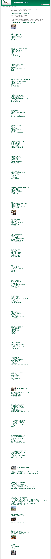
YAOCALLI (12, 69)
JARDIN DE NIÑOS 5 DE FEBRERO (16, 37)
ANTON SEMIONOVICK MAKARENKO (17, 133)
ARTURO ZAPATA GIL (14, 225)
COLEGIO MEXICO (14, 202)
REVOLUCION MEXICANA (15, 296)
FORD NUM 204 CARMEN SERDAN (16, 234)
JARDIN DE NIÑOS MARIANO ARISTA (17, 95)
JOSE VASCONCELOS (14, 236)
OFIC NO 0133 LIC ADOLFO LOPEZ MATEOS (18, 418)
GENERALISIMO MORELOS (15, 378)
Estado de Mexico (9, 6)
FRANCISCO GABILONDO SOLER (16, 97)
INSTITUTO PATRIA (14, 221)
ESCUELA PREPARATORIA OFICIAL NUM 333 (18, 481)
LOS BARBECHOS (14, 317)
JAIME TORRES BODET (14, 158)
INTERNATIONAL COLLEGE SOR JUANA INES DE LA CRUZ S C (21, 288)
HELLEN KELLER (13, 176)
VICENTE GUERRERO (14, 285)
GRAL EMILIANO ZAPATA (15, 266)
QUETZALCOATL (13, 271)
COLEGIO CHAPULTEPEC (15, 86)
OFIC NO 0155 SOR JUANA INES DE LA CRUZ (18, 424)
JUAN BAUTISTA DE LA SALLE (15, 207)
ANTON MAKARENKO (14, 71)
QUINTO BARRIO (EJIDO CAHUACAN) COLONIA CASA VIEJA (20, 411)
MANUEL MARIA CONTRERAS (15, 309)
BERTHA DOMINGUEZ (14, 100)
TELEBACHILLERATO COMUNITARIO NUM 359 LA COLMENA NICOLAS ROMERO (23, 503)
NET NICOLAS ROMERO (15, 480)
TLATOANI (12, 33)
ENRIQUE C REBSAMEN (15, 174)
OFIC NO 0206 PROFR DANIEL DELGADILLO (18, 442)
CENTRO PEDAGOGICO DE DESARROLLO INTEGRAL (19, 98)
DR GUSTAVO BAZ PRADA (15, 263)
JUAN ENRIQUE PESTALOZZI (15, 63)
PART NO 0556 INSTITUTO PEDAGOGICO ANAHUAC (19, 450)
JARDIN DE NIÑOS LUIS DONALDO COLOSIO (18, 112)
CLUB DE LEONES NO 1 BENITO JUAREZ (17, 268)
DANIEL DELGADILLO (14, 264)
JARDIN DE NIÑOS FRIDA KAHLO (16, 129)
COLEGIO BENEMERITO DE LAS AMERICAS (18, 116)
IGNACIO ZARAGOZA (14, 179)
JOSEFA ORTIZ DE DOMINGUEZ (16, 328)
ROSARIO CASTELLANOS (15, 117)
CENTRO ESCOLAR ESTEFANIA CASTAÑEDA (18, 371)
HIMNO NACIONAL (14, 458)
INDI (12, 160)
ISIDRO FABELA (13, 111)
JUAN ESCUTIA (13, 82)
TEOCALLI (12, 54)
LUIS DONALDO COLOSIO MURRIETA (17, 359)
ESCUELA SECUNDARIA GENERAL (16, 405)
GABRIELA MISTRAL (14, 38)
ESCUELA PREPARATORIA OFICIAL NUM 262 (18, 472)
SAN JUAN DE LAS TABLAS (15, 115)
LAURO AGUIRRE (14, 347)
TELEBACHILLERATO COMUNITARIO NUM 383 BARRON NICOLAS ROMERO (23, 486)
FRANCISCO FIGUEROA (15, 85)
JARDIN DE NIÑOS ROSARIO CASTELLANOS (18, 32)
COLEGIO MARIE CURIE (15, 248)
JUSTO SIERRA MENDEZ (15, 345)
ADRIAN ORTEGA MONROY (15, 142)
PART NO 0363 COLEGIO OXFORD (16, 440)
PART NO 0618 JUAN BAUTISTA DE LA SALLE (18, 420)
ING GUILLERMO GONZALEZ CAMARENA (17, 407)
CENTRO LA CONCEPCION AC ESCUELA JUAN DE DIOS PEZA (20, 79)
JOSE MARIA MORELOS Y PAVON (16, 349)
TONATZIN (12, 70)
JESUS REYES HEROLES (15, 270)
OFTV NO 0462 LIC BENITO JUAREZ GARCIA (18, 443)
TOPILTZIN (12, 94)
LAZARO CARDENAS (14, 55)
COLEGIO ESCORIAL (14, 114)
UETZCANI (12, 208)
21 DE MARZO (13, 329)
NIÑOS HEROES (13, 175)
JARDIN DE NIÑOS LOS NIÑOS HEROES (17, 56)
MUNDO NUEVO (13, 109)
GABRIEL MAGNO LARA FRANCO (16, 294)
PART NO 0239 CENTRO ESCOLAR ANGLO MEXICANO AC (20, 392)
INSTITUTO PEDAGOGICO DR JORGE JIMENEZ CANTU (19, 203)
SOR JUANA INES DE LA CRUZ (16, 143)
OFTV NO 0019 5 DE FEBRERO (16, 449)
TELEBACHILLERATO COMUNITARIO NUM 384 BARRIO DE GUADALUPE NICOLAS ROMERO (25, 501)
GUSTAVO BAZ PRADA (14, 356)
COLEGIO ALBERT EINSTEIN (15, 218)
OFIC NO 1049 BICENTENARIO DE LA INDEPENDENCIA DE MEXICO (21, 464)
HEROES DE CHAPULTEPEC (15, 267)
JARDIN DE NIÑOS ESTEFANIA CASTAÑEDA (18, 141)
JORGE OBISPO (13, 301)
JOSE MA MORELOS (14, 332)
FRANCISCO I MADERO (14, 300)
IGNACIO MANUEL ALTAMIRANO (16, 281)
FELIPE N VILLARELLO (14, 113)
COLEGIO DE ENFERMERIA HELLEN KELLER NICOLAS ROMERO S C (22, 529)
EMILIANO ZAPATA (14, 232)
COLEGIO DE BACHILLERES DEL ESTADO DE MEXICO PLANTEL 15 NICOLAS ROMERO (24, 499)
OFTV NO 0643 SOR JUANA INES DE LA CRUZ (18, 395)
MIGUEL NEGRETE (14, 408)
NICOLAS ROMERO (14, 254)
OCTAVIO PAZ (13, 343)
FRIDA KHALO (13, 80)
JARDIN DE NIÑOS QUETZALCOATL (16, 205)
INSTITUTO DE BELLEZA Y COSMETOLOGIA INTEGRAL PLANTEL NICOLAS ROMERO (24, 523)
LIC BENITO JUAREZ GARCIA (15, 279)
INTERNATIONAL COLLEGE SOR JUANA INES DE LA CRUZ (20, 187)
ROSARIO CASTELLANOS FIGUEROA (17, 403)
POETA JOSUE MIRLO (14, 148)
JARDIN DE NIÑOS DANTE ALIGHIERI (17, 155)
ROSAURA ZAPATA (14, 124)
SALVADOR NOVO (14, 543)
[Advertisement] (5, 25)
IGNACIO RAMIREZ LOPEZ (15, 224)
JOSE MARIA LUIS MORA (15, 357)
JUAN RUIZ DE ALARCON (15, 330)
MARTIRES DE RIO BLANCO (15, 219)
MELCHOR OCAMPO (14, 287)
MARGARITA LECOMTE (14, 373)
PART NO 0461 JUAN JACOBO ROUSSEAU (17, 451)
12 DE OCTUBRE (13, 454)
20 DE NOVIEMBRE (14, 334)
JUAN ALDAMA (13, 52)
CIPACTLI (12, 139)
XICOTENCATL (13, 185)
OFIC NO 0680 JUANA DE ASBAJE (16, 434)
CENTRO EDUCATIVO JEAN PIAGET (16, 313)
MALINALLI (13, 126)
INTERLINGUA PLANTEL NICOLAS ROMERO (18, 533)
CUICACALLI (13, 102)
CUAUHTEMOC (13, 40)
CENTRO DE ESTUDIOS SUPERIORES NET (18, 512)
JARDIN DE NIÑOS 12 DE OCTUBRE (16, 191)
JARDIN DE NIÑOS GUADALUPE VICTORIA (17, 50)
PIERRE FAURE (13, 67)
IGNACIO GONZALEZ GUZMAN (16, 217)
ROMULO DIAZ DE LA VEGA (15, 154)
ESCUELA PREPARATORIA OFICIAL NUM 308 (18, 502)
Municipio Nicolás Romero (14, 6)
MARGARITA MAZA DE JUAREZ (16, 302)
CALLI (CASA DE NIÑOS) (15, 188)
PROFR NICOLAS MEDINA (15, 162)
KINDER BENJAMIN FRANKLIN (16, 201)
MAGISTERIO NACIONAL (15, 340)
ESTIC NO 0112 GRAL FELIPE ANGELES (17, 436)
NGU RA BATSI (13, 548)
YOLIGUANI (13, 544)
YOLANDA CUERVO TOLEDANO (16, 310)
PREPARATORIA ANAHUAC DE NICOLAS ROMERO (19, 497)
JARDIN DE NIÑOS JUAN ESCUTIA (16, 125)
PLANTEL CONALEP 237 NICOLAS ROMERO (18, 482)
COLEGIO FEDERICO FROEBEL (16, 78)
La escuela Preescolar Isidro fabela (21, 2)
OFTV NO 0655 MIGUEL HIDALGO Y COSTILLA (18, 412)
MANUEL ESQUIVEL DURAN (15, 396)
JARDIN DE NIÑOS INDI (14, 159)
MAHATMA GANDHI (14, 62)
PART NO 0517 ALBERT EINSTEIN (16, 441)
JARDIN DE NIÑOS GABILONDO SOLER (17, 64)
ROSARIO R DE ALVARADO (15, 140)
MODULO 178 (13, 545)
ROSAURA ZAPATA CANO (15, 99)
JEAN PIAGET (13, 87)
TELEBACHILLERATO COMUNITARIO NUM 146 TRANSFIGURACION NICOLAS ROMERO (24, 473)
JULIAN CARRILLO (14, 66)
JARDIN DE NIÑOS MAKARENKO (16, 186)
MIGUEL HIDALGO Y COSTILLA (16, 252)
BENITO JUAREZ (13, 226)
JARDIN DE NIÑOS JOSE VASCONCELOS (17, 147)
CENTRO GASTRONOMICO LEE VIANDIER (17, 522)
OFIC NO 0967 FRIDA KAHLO (15, 423)
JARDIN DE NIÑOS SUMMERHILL (16, 157)
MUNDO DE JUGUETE (14, 193)
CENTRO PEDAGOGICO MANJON (16, 161)
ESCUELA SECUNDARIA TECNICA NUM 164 (18, 452)
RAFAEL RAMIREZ (14, 425)
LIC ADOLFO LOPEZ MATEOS (15, 249)
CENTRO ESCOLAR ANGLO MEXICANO (17, 326)
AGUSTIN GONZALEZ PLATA (15, 255)
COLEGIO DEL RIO (14, 93)
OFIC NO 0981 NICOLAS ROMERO (16, 409)
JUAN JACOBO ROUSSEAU (15, 51)
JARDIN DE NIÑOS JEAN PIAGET (16, 156)
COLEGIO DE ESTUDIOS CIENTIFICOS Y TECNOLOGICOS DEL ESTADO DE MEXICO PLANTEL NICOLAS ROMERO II (29, 500)
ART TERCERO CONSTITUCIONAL (16, 233)
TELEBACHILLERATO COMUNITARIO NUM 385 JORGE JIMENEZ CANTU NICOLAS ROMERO (25, 471)
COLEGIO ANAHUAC (14, 311)
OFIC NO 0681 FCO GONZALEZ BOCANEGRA (18, 421)
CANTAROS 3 (13, 542)
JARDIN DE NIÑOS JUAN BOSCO (16, 190)
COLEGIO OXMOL (14, 39)
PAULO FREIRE (13, 257)
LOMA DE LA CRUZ (14, 547)
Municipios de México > (4, 6)
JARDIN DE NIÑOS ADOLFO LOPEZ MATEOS (18, 206)
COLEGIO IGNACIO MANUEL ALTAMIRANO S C (18, 238)
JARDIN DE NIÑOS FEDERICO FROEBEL (17, 146)
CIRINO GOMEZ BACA (14, 365)
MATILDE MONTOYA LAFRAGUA (16, 394)
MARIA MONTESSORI (14, 110)
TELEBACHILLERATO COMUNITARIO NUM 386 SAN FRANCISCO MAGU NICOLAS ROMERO (25, 474)
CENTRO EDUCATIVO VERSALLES (16, 531)
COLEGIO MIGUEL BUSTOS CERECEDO (17, 132)
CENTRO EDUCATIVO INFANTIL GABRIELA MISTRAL (19, 48)
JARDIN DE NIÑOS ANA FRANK (16, 31)
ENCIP (12, 530)
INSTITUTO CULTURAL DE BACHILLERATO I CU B (19, 485)
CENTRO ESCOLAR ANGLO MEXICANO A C (18, 172)
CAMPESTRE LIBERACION (15, 546)
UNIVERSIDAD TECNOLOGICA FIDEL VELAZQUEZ (19, 513)
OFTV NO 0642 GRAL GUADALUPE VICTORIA (18, 435)
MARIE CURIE (13, 77)
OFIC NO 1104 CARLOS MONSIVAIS (16, 419)
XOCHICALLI (13, 84)
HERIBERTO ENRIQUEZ (15, 163)
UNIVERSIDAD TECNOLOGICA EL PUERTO (17, 514)
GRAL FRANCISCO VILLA (15, 251)
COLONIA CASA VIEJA (14, 145)
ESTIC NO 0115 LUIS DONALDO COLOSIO (17, 404)
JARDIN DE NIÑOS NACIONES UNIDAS (17, 36)
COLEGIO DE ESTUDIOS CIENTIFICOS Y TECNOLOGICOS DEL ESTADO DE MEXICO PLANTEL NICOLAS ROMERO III (29, 489)
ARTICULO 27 (13, 379)
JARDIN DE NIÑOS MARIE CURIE (16, 65)
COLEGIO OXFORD (14, 35)
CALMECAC (13, 131)
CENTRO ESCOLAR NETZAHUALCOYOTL (17, 316)
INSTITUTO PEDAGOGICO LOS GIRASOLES (18, 68)
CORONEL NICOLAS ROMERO (16, 327)
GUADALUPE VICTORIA (14, 361)
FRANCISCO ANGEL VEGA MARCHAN (17, 372)
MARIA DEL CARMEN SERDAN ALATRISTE (17, 222)
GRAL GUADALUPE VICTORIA (15, 256)
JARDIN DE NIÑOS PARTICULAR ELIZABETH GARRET (19, 81)
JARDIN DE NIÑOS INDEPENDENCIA (16, 83)
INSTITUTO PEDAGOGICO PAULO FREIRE (17, 344)
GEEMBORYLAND (14, 194)
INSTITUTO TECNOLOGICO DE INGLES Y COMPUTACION (20, 532)
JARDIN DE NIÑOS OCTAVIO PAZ (16, 204)
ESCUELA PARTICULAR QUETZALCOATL (17, 346)
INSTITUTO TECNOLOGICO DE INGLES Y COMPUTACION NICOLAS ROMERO (23, 488)
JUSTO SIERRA (13, 269)
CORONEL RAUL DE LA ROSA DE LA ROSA (17, 426)
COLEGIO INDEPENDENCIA (15, 280)
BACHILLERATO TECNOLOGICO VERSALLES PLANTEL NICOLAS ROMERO (22, 496)
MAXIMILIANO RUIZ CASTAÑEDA (16, 34)
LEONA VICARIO (13, 487)
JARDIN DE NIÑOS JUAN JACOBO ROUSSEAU (18, 108)
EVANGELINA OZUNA (14, 49)
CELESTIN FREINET (14, 47)
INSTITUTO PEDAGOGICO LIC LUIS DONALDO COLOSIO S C (20, 298)
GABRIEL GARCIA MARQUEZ (15, 189)
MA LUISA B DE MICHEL (15, 177)
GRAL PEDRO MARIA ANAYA (15, 220)
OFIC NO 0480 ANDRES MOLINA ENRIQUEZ (18, 406)
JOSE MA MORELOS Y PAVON (15, 286)
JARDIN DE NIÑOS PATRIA (15, 173)
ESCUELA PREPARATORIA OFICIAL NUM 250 (18, 498)
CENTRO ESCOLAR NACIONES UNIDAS (17, 96)
